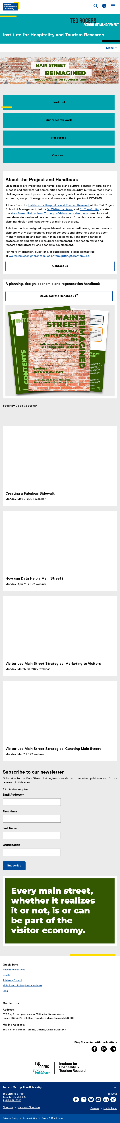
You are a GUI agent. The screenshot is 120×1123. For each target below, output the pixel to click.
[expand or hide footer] (115, 1088)
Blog (5, 991)
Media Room (110, 1109)
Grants (6, 975)
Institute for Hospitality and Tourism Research (53, 35)
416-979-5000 (13, 1101)
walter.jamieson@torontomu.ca (29, 256)
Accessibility (30, 1118)
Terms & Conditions (52, 1118)
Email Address (13, 795)
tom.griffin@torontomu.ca (71, 256)
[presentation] (30, 415)
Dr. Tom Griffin (89, 209)
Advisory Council (12, 980)
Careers (94, 1109)
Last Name (9, 828)
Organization (11, 845)
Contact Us (11, 1003)
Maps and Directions (29, 1108)
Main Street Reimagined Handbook (22, 986)
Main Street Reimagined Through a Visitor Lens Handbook (49, 213)
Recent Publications (14, 970)
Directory (8, 1108)
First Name (10, 812)
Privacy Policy (11, 1118)
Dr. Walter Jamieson (60, 209)
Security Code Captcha (19, 406)
